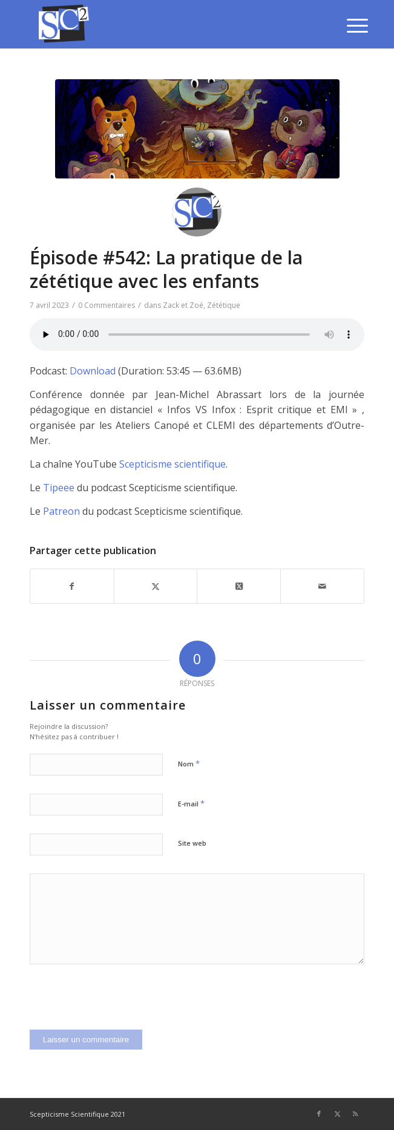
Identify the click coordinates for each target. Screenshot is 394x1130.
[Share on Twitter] (238, 586)
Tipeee (58, 487)
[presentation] (122, 1006)
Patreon (61, 511)
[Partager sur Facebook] (72, 586)
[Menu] (348, 25)
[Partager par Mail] (322, 586)
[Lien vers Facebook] (319, 1114)
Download (93, 370)
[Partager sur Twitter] (155, 586)
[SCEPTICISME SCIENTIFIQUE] (164, 24)
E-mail (191, 803)
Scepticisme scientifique (172, 464)
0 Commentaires (106, 305)
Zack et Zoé (183, 305)
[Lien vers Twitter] (337, 1114)
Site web (192, 843)
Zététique (223, 305)
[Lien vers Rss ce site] (355, 1114)
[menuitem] (348, 25)
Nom (189, 763)
